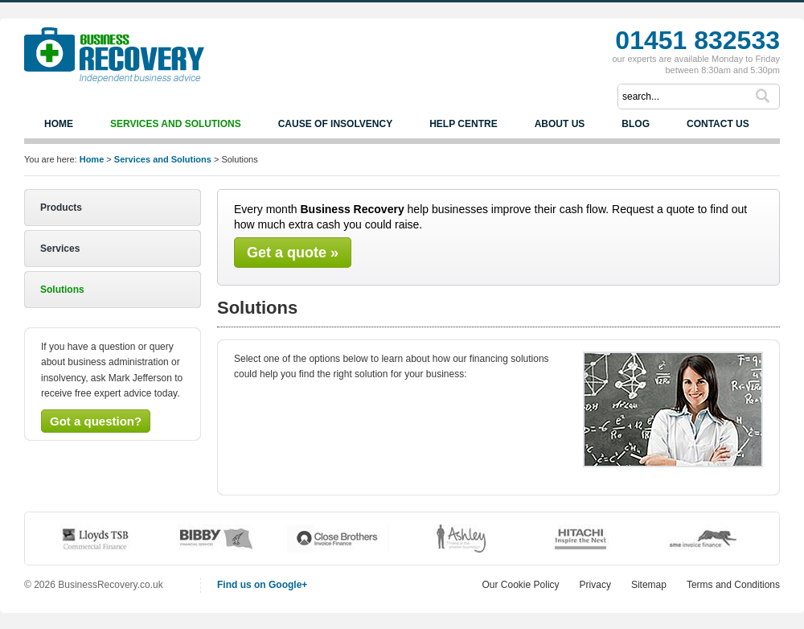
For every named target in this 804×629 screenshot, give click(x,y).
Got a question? (96, 421)
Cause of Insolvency (335, 124)
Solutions (62, 289)
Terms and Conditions (733, 584)
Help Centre (463, 124)
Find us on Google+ (262, 584)
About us (560, 124)
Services (60, 248)
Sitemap (649, 584)
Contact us (718, 124)
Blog (635, 124)
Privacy (595, 584)
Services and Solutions (175, 124)
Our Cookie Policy (521, 584)
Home (58, 124)
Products (61, 207)
